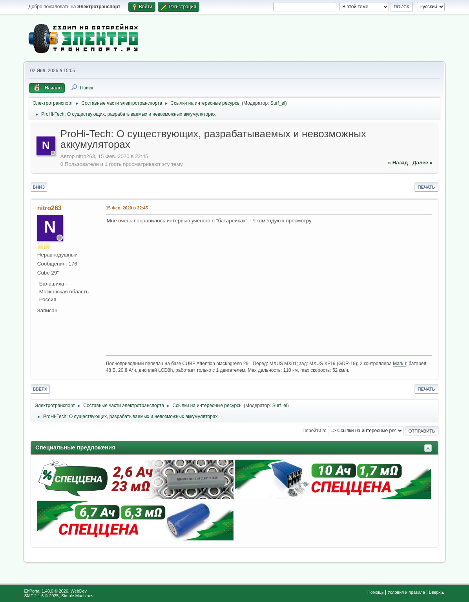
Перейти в (314, 430)
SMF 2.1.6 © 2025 (41, 595)
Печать (426, 187)
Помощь (375, 592)
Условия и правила (406, 592)
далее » (422, 163)
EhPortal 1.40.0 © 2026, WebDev (55, 591)
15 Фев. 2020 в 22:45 (127, 208)
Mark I (399, 363)
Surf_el (277, 103)
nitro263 (49, 208)
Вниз (39, 187)
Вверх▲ (437, 592)
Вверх (40, 389)
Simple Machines (77, 595)
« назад (398, 163)
